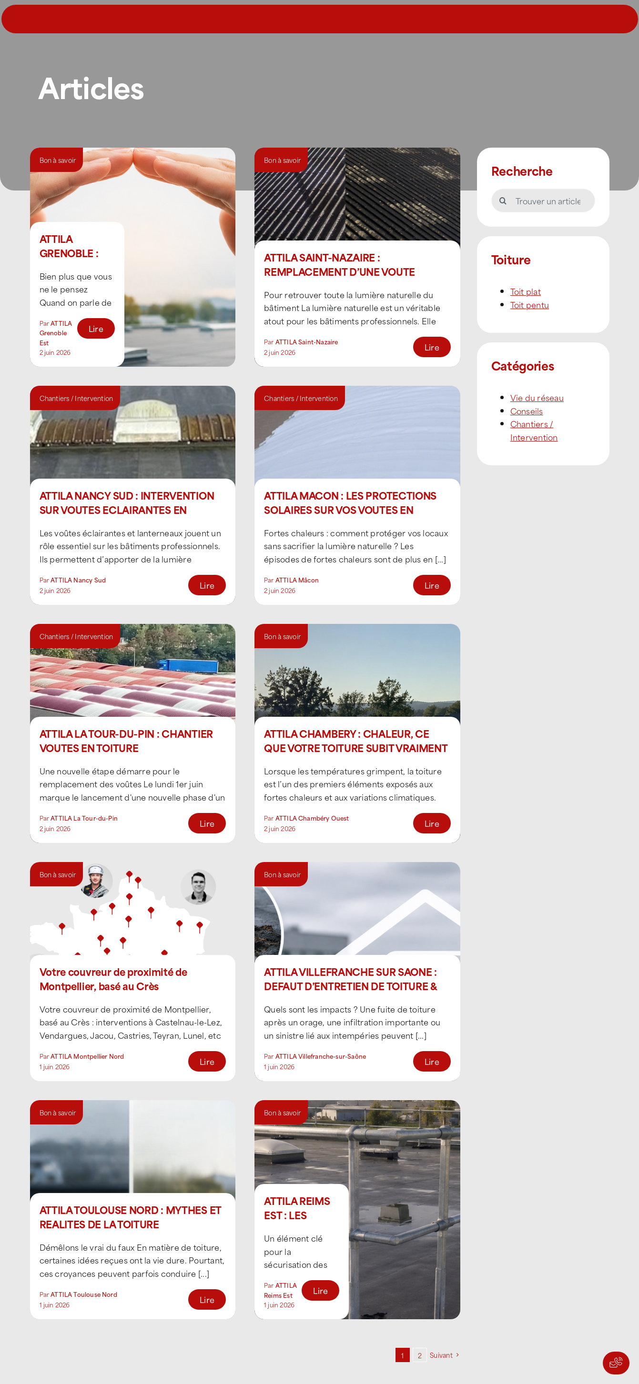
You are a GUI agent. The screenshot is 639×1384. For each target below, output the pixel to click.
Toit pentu (529, 304)
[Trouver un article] (543, 200)
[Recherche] (503, 200)
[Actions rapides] (616, 1363)
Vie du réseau (537, 397)
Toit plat (525, 291)
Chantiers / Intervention (76, 398)
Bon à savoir (58, 160)
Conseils (526, 410)
